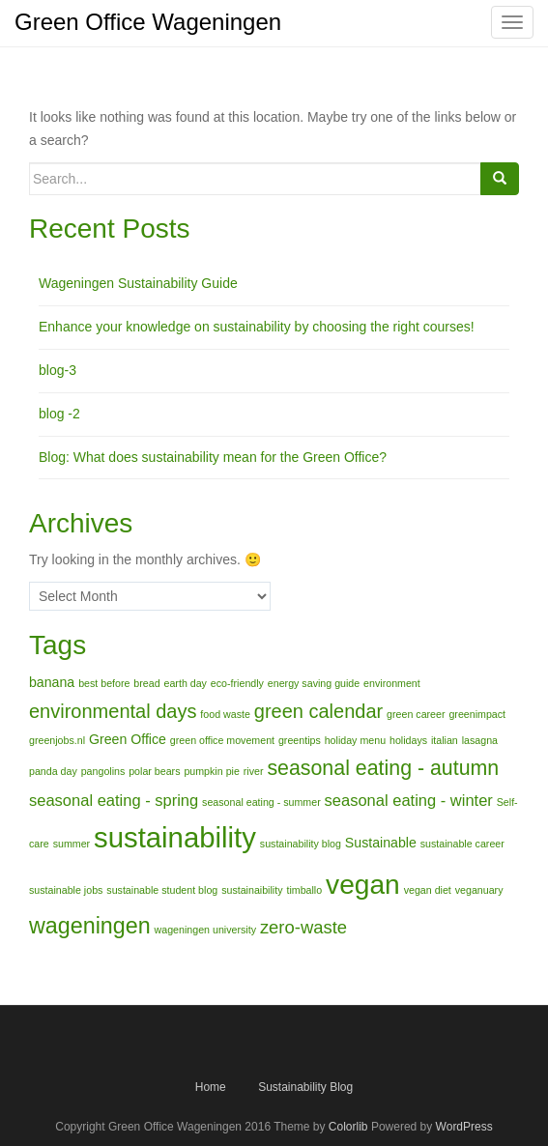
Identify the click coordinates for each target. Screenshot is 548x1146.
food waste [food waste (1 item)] (225, 714)
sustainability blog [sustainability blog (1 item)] (300, 843)
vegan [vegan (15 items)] (363, 885)
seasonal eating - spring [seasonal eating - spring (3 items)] (113, 800)
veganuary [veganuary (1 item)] (479, 890)
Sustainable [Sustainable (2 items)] (381, 842)
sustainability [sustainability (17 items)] (175, 837)
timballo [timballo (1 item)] (304, 890)
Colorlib (348, 1126)
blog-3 (57, 370)
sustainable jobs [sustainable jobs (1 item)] (65, 890)
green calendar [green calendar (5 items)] (318, 711)
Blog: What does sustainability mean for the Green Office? (213, 457)
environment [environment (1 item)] (391, 683)
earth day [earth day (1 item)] (185, 683)
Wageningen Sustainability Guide (138, 283)
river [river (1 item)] (254, 771)
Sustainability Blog (305, 1087)
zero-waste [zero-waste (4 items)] (303, 927)
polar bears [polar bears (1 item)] (154, 771)
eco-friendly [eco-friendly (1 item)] (237, 683)
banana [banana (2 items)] (51, 682)
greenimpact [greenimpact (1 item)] (476, 714)
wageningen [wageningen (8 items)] (90, 925)
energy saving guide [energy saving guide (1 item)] (314, 683)
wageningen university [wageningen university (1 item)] (205, 929)
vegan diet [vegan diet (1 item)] (427, 890)
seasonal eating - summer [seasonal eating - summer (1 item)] (261, 802)
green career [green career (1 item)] (416, 714)
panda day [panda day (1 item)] (53, 771)
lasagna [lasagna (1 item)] (480, 740)
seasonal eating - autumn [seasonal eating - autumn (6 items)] (383, 768)
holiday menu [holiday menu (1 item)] (355, 740)
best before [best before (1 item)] (104, 683)
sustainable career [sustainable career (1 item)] (462, 843)
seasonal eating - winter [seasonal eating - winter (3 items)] (409, 800)
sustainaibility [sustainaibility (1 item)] (251, 890)
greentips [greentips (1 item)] (299, 740)
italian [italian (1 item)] (444, 740)
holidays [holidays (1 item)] (408, 740)
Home (210, 1087)
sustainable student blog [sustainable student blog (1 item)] (161, 890)
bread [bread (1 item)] (146, 683)
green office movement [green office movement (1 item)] (222, 740)
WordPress (464, 1126)
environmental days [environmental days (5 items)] (112, 711)
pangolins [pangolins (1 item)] (103, 771)
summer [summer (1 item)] (71, 843)
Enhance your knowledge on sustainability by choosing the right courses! (257, 326)
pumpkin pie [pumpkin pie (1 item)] (211, 771)
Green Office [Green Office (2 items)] (127, 739)
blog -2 (59, 413)
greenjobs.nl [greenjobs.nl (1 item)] (57, 740)
